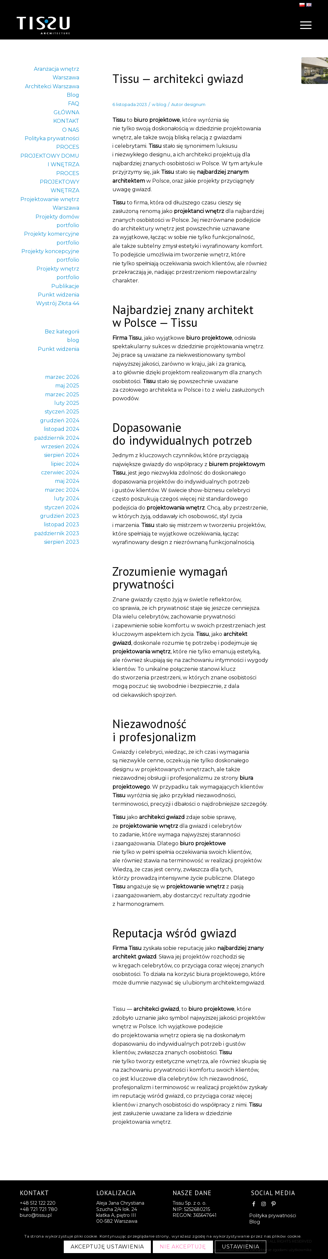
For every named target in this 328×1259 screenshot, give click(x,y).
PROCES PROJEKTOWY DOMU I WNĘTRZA (49, 156)
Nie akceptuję (183, 1247)
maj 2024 (67, 481)
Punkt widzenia (58, 295)
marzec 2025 (62, 394)
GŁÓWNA (66, 112)
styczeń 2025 (62, 411)
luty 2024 (66, 498)
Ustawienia (240, 1247)
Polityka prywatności (52, 138)
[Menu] (304, 24)
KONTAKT (66, 121)
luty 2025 (66, 403)
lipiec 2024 (65, 464)
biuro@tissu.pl (36, 1215)
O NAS (70, 130)
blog (161, 104)
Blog (73, 95)
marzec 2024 (62, 490)
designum (194, 104)
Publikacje (65, 286)
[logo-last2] (55, 24)
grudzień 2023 (59, 516)
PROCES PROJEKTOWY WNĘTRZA (59, 182)
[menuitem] (304, 24)
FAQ (73, 103)
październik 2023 (56, 533)
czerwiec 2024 (60, 472)
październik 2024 (56, 438)
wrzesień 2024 (60, 446)
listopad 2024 (61, 429)
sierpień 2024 (61, 455)
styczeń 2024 (61, 507)
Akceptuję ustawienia (107, 1247)
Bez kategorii (62, 331)
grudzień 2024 (59, 420)
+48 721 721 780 (39, 1209)
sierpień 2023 (61, 542)
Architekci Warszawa (52, 86)
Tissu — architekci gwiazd (178, 78)
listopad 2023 (61, 524)
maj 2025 (67, 385)
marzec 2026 (62, 377)
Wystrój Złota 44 (57, 303)
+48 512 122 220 (38, 1203)
